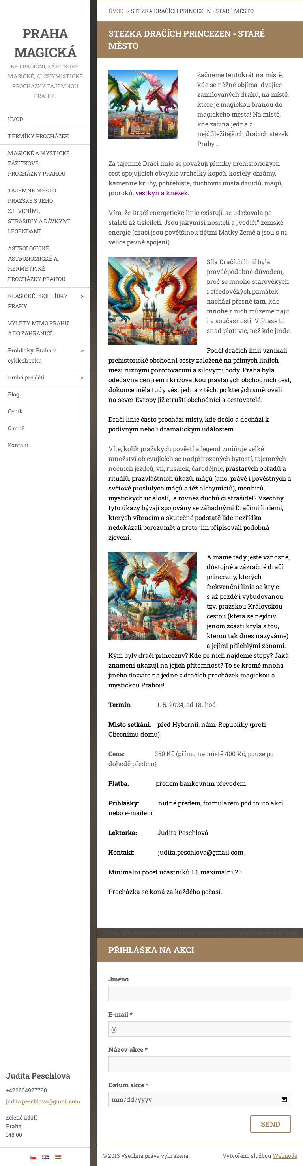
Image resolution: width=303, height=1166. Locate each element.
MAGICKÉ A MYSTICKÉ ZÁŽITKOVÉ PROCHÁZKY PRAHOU (39, 163)
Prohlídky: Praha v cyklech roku (32, 355)
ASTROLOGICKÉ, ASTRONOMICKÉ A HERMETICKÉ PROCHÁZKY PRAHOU (36, 263)
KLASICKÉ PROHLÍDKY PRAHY (38, 301)
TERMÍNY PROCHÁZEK (38, 136)
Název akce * (128, 1049)
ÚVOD (15, 119)
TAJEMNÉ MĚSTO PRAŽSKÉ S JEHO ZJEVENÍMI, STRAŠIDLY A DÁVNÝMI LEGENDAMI (39, 211)
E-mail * (120, 1014)
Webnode (285, 1155)
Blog (13, 394)
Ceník (15, 411)
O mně (16, 428)
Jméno (118, 979)
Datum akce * (128, 1085)
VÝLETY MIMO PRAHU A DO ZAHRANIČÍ (38, 328)
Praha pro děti (26, 377)
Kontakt (18, 445)
